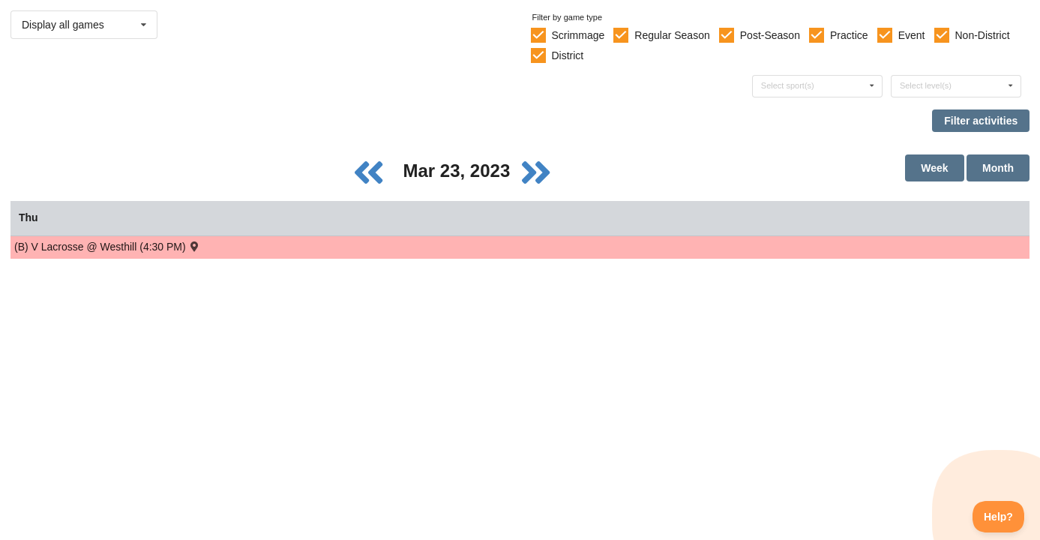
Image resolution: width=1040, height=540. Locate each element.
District (567, 56)
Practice (849, 35)
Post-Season (770, 35)
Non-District (982, 35)
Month (998, 168)
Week (934, 168)
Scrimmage (577, 35)
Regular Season (671, 35)
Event (911, 35)
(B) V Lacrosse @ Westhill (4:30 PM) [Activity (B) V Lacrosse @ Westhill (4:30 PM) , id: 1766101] (107, 246)
